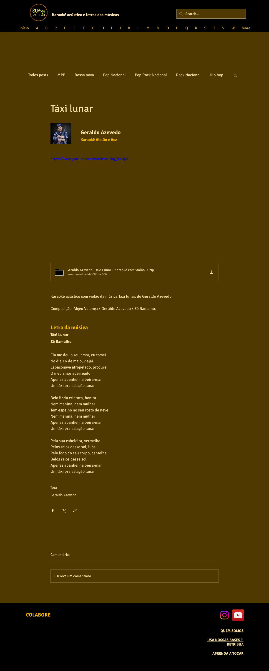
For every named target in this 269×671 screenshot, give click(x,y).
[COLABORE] (38, 615)
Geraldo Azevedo (63, 495)
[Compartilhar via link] (75, 510)
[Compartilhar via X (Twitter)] (64, 510)
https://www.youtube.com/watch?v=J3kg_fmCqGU (90, 159)
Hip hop (216, 74)
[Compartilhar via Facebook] (52, 510)
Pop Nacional (114, 74)
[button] (235, 75)
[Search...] (210, 13)
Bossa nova (84, 74)
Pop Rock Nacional (151, 74)
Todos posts (38, 74)
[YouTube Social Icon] (238, 615)
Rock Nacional (188, 74)
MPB (61, 74)
